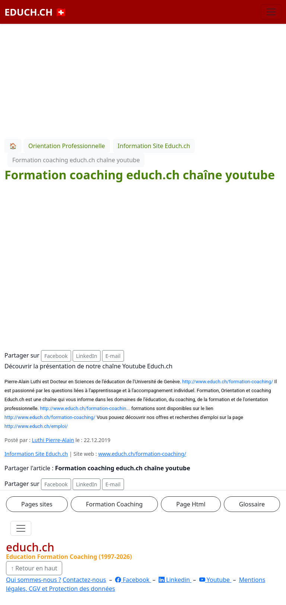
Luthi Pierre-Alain (53, 440)
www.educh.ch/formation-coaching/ (142, 453)
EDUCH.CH (35, 12)
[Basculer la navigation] (271, 11)
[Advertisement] (143, 80)
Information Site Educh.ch (36, 453)
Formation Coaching (114, 504)
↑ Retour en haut (34, 568)
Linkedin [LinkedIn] (175, 580)
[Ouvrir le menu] (20, 528)
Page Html (190, 504)
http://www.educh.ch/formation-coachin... (85, 408)
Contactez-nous (84, 580)
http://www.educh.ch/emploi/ (36, 426)
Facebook (56, 355)
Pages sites (37, 504)
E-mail (112, 355)
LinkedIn (86, 355)
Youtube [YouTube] (215, 580)
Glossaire (252, 504)
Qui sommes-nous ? (33, 580)
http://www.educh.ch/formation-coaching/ (227, 381)
